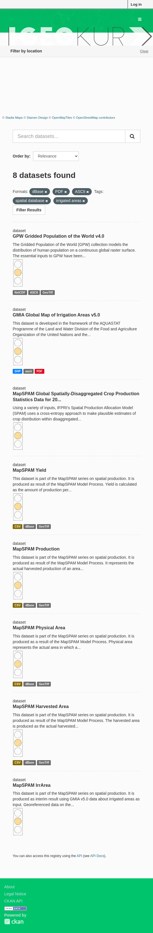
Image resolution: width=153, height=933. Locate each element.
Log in (136, 4)
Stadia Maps (14, 117)
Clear (144, 51)
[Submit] (132, 136)
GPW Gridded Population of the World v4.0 (58, 236)
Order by (21, 156)
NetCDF (19, 292)
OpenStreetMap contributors (95, 117)
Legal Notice (15, 894)
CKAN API (13, 901)
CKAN (13, 922)
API (79, 856)
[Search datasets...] (69, 136)
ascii (28, 371)
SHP (17, 371)
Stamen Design (37, 117)
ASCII (34, 292)
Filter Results (28, 210)
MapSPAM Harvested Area (41, 706)
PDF (39, 371)
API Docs (97, 856)
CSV (17, 526)
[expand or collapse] (140, 19)
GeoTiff (48, 292)
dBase (29, 526)
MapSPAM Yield (29, 470)
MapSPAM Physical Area (39, 627)
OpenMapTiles (62, 117)
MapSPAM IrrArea (32, 785)
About (9, 887)
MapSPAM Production (36, 549)
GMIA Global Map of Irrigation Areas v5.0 (56, 315)
